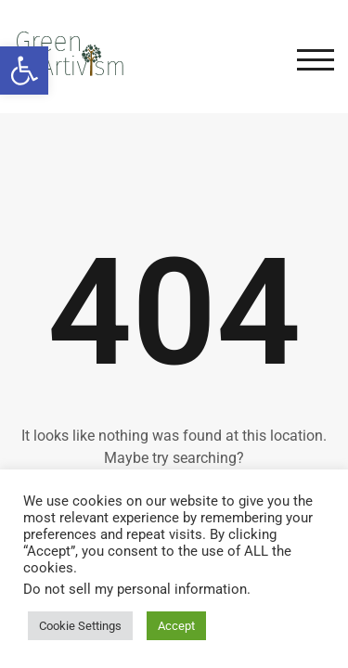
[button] (24, 70)
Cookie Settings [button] (80, 626)
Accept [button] (176, 626)
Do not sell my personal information (135, 589)
